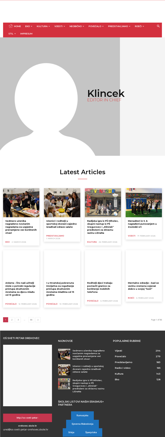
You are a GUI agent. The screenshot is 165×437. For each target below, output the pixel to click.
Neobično (77, 26)
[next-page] (38, 319)
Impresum (26, 33)
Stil (12, 33)
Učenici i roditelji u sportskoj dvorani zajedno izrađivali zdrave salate (61, 224)
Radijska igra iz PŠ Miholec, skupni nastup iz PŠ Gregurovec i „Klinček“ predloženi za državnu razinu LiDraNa (102, 227)
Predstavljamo (119, 26)
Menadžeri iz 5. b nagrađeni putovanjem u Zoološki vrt (142, 224)
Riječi (139, 26)
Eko (28, 26)
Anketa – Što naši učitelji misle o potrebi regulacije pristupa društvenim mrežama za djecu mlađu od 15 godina (20, 289)
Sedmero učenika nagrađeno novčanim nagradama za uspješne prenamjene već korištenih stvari (21, 227)
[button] (158, 26)
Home (14, 26)
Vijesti (59, 26)
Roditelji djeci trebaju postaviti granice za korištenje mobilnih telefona (99, 287)
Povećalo (96, 26)
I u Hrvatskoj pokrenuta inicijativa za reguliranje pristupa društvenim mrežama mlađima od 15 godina (60, 289)
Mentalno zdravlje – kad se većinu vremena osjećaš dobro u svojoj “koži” (143, 286)
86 (31, 319)
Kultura (43, 26)
